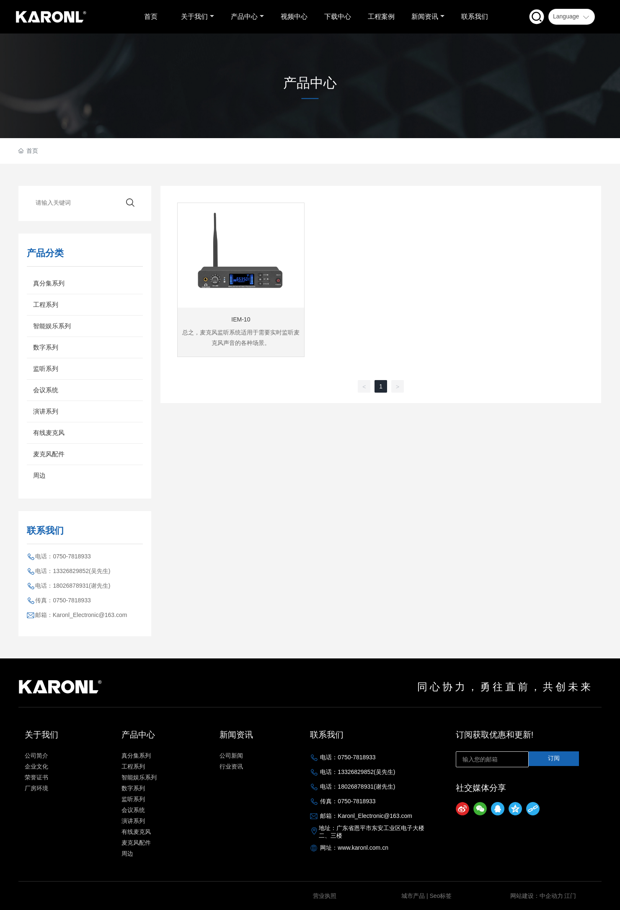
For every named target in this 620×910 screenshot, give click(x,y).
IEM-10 (240, 319)
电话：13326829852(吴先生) (72, 571)
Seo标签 (440, 895)
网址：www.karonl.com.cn (354, 847)
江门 (570, 895)
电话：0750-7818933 (62, 556)
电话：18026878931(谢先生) (72, 585)
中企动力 (551, 895)
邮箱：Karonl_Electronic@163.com (81, 615)
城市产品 (413, 895)
